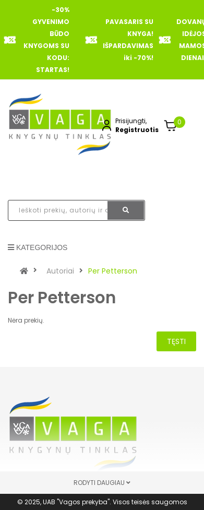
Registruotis (137, 129)
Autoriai (60, 271)
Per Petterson (112, 271)
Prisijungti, (131, 120)
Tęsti (176, 341)
